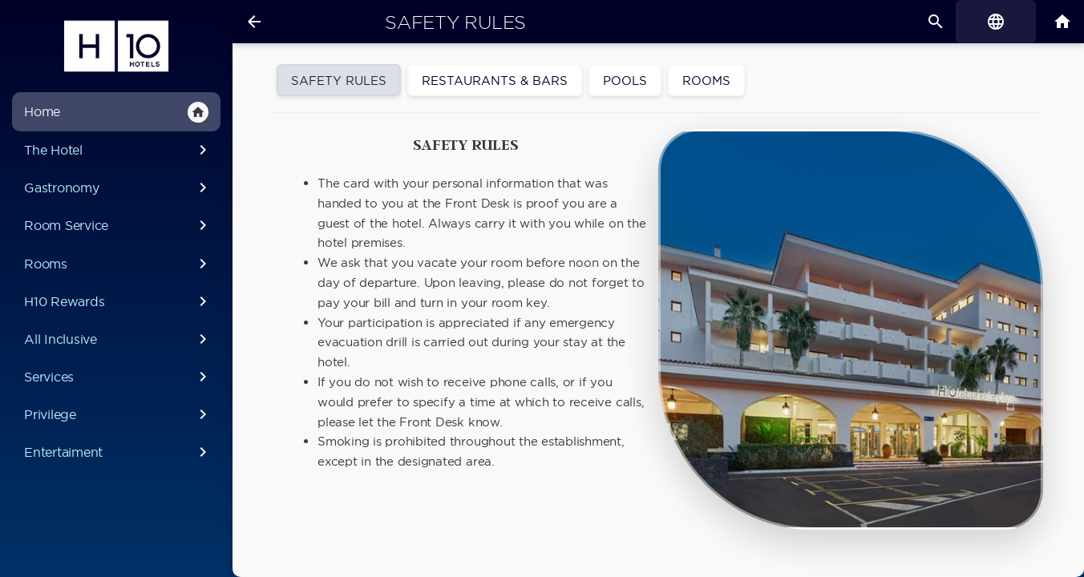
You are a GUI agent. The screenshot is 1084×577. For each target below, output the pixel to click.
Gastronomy (118, 187)
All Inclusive (118, 339)
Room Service (118, 225)
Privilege (118, 414)
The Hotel (118, 149)
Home (116, 112)
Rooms (118, 263)
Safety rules (455, 22)
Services (118, 376)
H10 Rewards (118, 301)
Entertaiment (118, 452)
